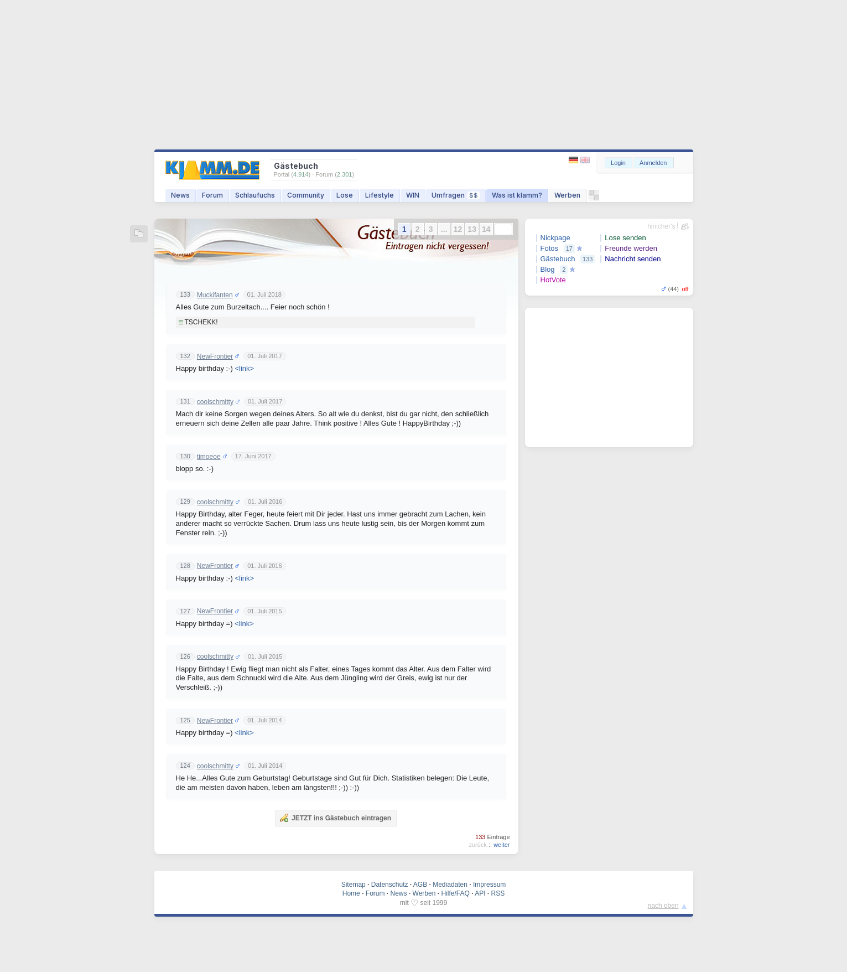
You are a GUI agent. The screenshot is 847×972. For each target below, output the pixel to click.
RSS (498, 893)
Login (618, 162)
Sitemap (353, 884)
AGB (420, 884)
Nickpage (555, 238)
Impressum (489, 884)
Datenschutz (389, 884)
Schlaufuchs (255, 195)
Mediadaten (450, 884)
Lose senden (625, 238)
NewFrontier (215, 356)
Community (305, 195)
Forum (212, 195)
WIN (412, 195)
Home (351, 893)
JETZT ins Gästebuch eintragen (335, 817)
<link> (244, 368)
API (480, 893)
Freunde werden (631, 248)
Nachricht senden (633, 259)
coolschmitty (215, 402)
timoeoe (209, 456)
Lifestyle (379, 195)
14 (486, 229)
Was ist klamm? (517, 195)
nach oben (663, 905)
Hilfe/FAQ (455, 893)
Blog (548, 269)
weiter (501, 844)
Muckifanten (215, 295)
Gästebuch (558, 259)
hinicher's (661, 226)
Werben (567, 195)
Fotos (550, 248)
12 (458, 229)
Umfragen (456, 195)
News (180, 195)
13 (471, 229)
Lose (344, 195)
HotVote (553, 280)
